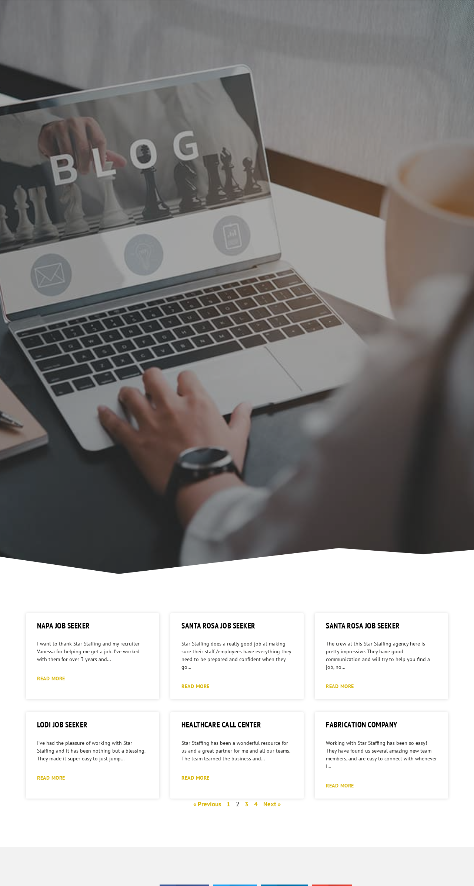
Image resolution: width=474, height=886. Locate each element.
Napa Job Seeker (63, 626)
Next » (272, 804)
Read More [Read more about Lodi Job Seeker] (51, 777)
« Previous (207, 804)
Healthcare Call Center (221, 725)
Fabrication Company (361, 725)
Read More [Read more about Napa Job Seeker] (51, 678)
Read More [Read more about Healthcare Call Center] (195, 777)
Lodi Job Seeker (62, 725)
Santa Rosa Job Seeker (218, 626)
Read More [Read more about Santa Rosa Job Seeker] (195, 686)
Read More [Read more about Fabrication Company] (340, 785)
